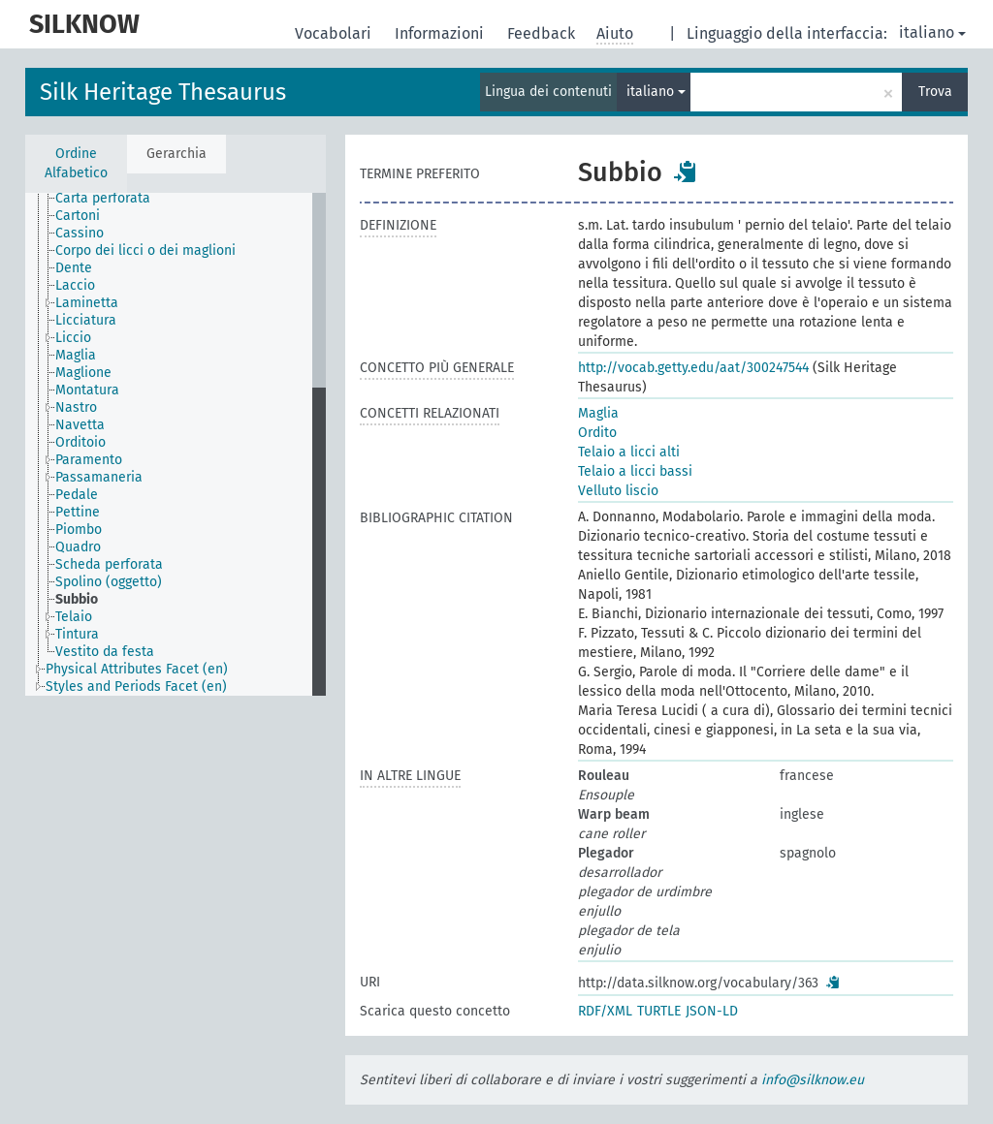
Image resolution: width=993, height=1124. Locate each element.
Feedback (543, 33)
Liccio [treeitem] (73, 337)
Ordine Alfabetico (76, 163)
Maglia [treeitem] (75, 355)
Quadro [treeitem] (78, 547)
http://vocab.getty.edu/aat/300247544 (693, 367)
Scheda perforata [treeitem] (109, 564)
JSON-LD (712, 1011)
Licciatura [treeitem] (85, 320)
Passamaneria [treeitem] (99, 477)
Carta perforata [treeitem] (102, 198)
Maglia (598, 413)
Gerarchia (176, 153)
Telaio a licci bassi (635, 471)
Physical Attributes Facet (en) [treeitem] (137, 669)
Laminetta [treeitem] (86, 303)
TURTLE (659, 1011)
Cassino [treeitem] (79, 233)
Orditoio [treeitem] (80, 442)
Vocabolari (335, 33)
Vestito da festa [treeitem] (104, 651)
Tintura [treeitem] (77, 634)
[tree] (175, 444)
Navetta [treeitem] (80, 425)
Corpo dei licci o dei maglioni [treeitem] (145, 250)
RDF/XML (605, 1011)
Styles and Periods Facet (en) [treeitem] (136, 686)
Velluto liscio (618, 491)
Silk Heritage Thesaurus (163, 92)
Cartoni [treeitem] (77, 215)
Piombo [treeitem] (78, 529)
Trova (935, 91)
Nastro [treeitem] (76, 407)
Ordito (597, 432)
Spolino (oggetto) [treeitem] (108, 582)
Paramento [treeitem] (88, 460)
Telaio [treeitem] (73, 617)
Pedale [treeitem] (76, 494)
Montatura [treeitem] (87, 390)
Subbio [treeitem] (76, 599)
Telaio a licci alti (629, 452)
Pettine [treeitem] (77, 512)
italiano (932, 32)
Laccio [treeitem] (75, 285)
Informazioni (441, 33)
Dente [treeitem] (73, 268)
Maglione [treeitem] (83, 372)
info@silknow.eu (812, 1080)
